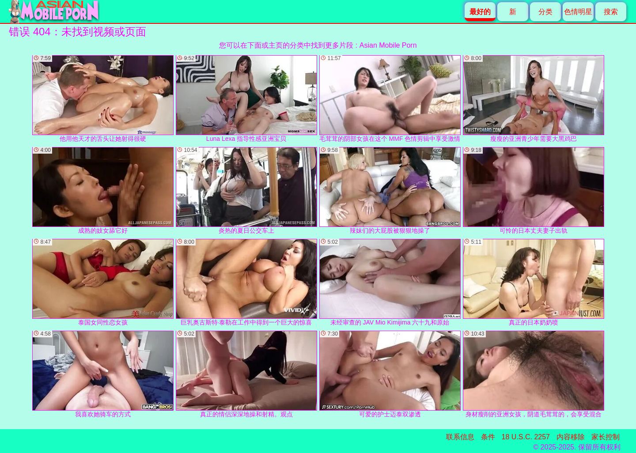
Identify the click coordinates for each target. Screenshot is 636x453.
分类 (545, 11)
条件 (488, 437)
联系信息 (460, 437)
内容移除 (570, 437)
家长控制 (605, 437)
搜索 (611, 11)
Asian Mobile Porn (388, 45)
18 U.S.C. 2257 (526, 437)
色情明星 (578, 11)
